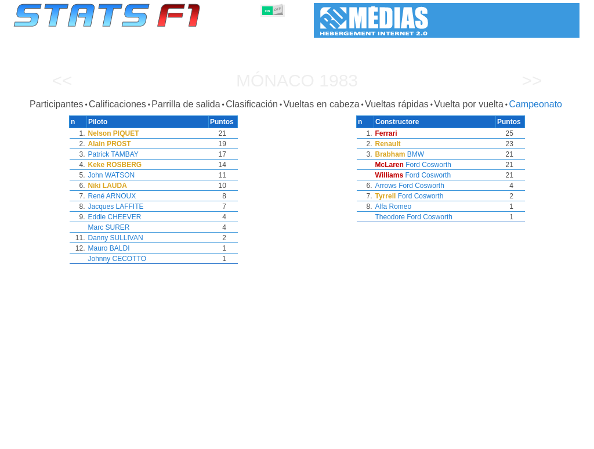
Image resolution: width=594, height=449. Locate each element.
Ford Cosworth (428, 165)
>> (531, 80)
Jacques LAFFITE (116, 206)
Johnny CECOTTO (117, 259)
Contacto (553, 438)
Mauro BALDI (109, 248)
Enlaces (486, 438)
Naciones (382, 438)
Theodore (390, 217)
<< (62, 80)
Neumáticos (338, 438)
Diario (455, 438)
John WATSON (111, 175)
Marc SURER (109, 227)
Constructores (250, 438)
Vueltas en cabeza (321, 104)
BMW (415, 154)
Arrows (386, 186)
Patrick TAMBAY (113, 154)
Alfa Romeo (393, 206)
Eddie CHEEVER (115, 217)
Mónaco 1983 (297, 80)
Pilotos (206, 438)
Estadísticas (49, 438)
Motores (296, 438)
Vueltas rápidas (397, 104)
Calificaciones (117, 104)
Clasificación (252, 104)
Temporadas (98, 438)
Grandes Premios (157, 438)
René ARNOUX (112, 196)
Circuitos (421, 438)
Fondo (519, 438)
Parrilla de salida (185, 104)
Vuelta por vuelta (468, 104)
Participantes (57, 104)
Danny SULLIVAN (115, 238)
